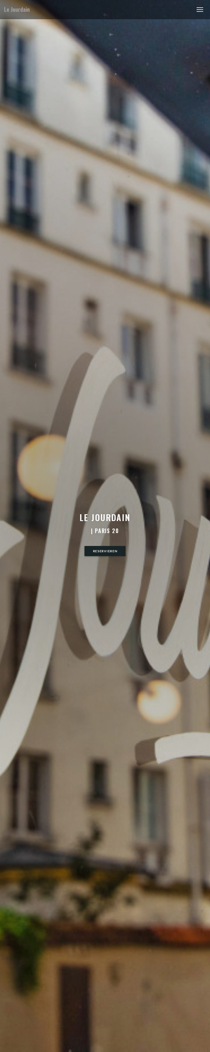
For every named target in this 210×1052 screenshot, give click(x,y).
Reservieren (105, 551)
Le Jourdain (17, 9)
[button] (200, 10)
